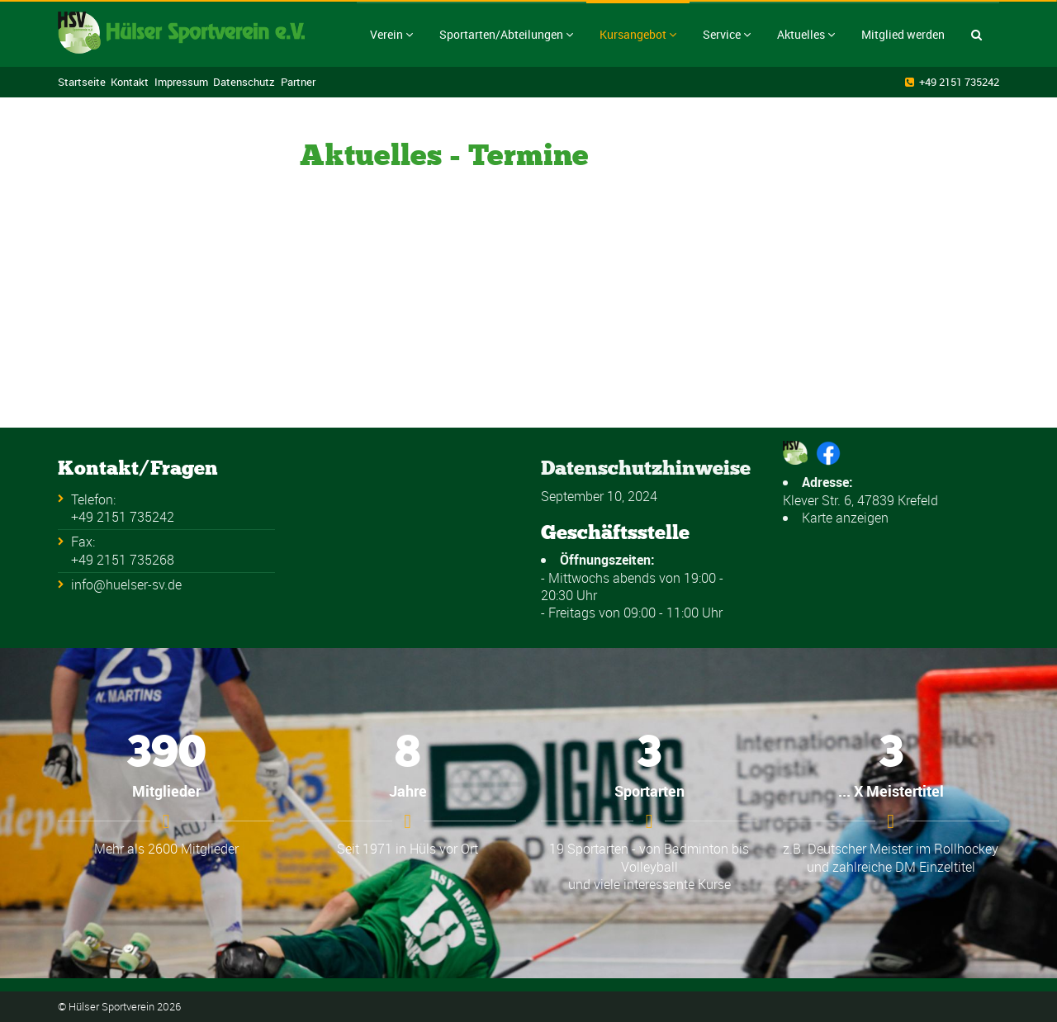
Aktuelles (806, 34)
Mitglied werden (903, 34)
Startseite (82, 81)
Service (727, 34)
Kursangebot (638, 34)
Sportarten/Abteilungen (506, 34)
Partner (298, 81)
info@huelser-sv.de (126, 584)
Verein (391, 34)
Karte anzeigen (845, 518)
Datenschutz (244, 81)
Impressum (181, 81)
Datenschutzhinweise (646, 467)
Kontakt (130, 81)
